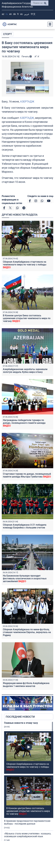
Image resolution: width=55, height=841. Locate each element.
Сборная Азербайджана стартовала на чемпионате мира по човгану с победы (24, 264)
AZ (3, 14)
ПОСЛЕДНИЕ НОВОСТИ (20, 716)
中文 (33, 14)
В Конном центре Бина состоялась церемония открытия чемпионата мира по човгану (26, 318)
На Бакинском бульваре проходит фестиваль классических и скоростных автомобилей (24, 578)
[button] (27, 73)
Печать (27, 56)
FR (18, 14)
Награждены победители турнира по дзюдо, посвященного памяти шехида (24, 423)
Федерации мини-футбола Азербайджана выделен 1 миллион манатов (26, 684)
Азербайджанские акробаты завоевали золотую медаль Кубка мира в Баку (25, 370)
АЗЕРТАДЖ (27, 101)
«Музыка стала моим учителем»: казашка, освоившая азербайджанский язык (27, 810)
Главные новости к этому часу (21, 722)
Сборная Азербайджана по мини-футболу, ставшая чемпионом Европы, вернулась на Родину (27, 632)
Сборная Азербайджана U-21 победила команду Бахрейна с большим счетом (24, 526)
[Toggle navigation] (49, 24)
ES (21, 14)
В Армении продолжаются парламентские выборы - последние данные (27, 797)
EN (10, 14)
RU (7, 14)
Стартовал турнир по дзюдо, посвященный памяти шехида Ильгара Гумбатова (27, 475)
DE (14, 14)
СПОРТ (7, 34)
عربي (26, 14)
